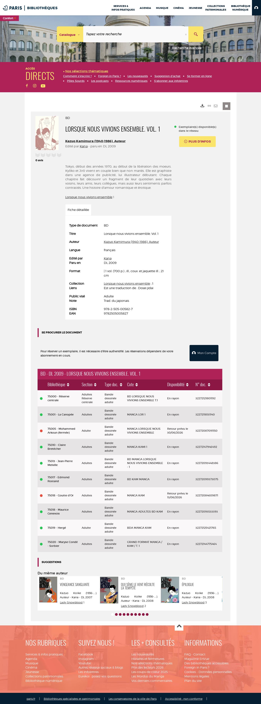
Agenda (31, 658)
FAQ (187, 653)
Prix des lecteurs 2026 (147, 666)
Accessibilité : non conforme (183, 697)
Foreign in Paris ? (196, 666)
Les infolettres (88, 671)
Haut (179, 625)
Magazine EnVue (196, 658)
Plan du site (193, 680)
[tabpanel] (118, 269)
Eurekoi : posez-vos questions (100, 675)
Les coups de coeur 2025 (149, 671)
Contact (199, 653)
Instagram (86, 658)
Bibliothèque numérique (43, 680)
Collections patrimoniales (44, 675)
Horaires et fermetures (147, 658)
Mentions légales (196, 675)
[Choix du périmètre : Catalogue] (70, 34)
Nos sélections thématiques (151, 662)
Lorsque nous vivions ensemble (88, 197)
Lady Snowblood (71, 601)
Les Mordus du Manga (147, 675)
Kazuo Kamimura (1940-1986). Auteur (95, 141)
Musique (31, 662)
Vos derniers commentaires (151, 680)
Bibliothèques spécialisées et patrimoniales (72, 697)
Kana (84, 146)
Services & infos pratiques (44, 653)
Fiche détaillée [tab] (78, 210)
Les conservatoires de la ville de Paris (133, 697)
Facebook (85, 653)
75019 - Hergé (57, 527)
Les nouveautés (142, 653)
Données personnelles (215, 671)
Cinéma (31, 666)
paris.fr (31, 697)
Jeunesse (32, 671)
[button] (256, 7)
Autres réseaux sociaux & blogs (100, 666)
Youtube (84, 662)
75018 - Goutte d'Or (61, 494)
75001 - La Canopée (61, 413)
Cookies (190, 671)
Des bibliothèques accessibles (206, 662)
